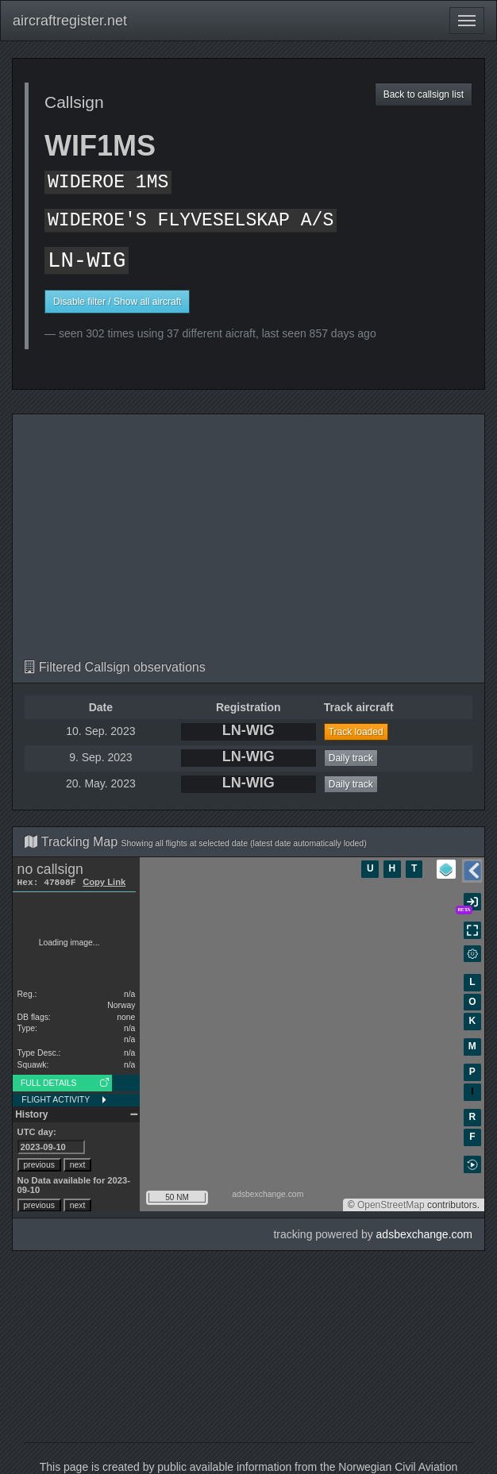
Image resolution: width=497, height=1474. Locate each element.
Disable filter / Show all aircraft (117, 301)
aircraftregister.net (70, 21)
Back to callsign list (423, 94)
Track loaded (356, 731)
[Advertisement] (248, 541)
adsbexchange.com (424, 1234)
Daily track (351, 758)
